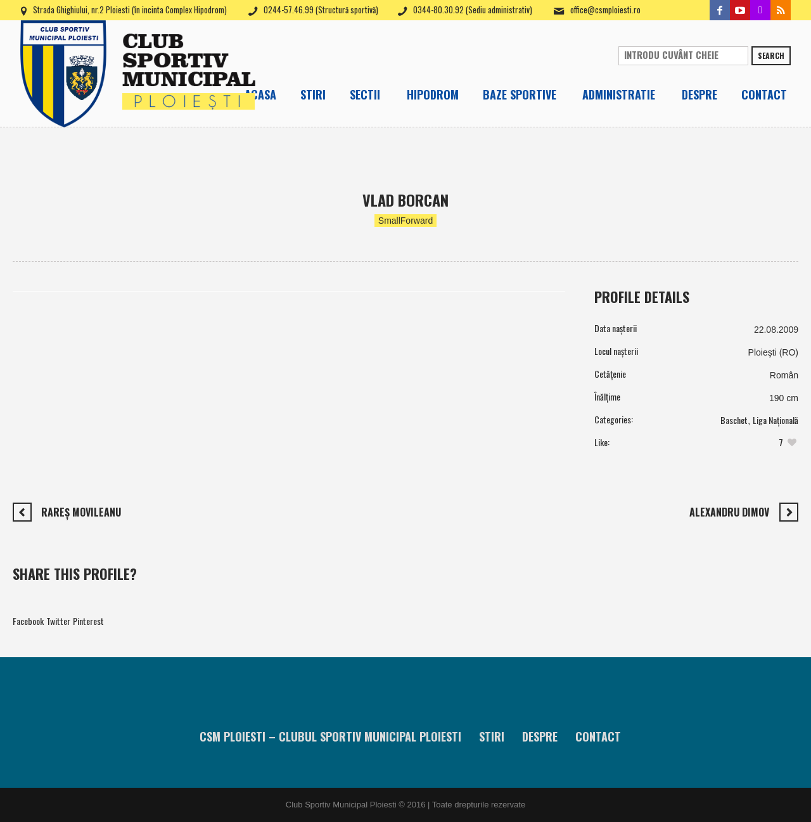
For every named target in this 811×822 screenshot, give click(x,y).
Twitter (58, 620)
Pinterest (88, 620)
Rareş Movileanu (81, 512)
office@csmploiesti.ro (605, 9)
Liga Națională (775, 420)
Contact (598, 736)
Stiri (491, 736)
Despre (540, 736)
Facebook (28, 620)
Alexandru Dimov (729, 512)
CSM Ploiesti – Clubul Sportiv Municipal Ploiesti (330, 736)
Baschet (734, 420)
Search (771, 55)
